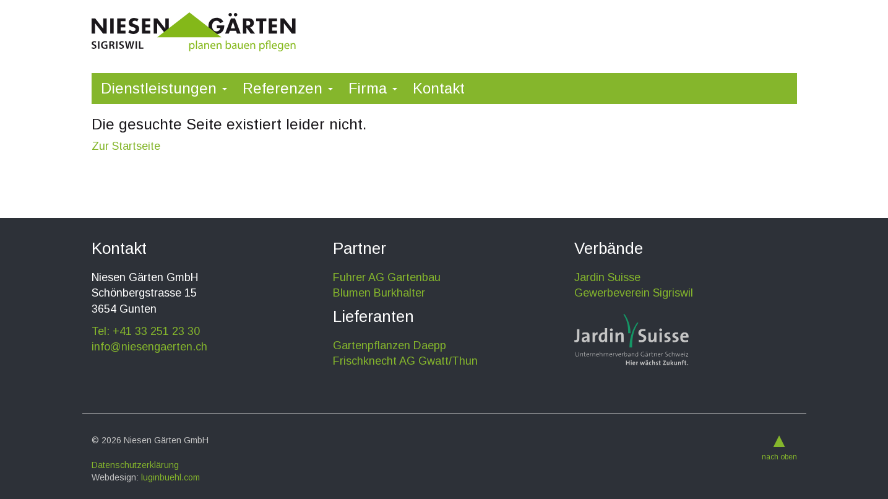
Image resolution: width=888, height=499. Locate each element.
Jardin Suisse (607, 277)
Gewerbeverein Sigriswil (633, 293)
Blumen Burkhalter (379, 293)
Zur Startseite (126, 146)
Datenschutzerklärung (135, 465)
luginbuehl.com (170, 477)
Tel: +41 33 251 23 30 (146, 331)
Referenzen (288, 88)
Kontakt (439, 88)
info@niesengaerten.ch (149, 347)
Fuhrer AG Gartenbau (387, 277)
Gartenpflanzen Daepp (389, 345)
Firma (372, 88)
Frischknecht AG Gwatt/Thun (405, 361)
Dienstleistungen (164, 88)
